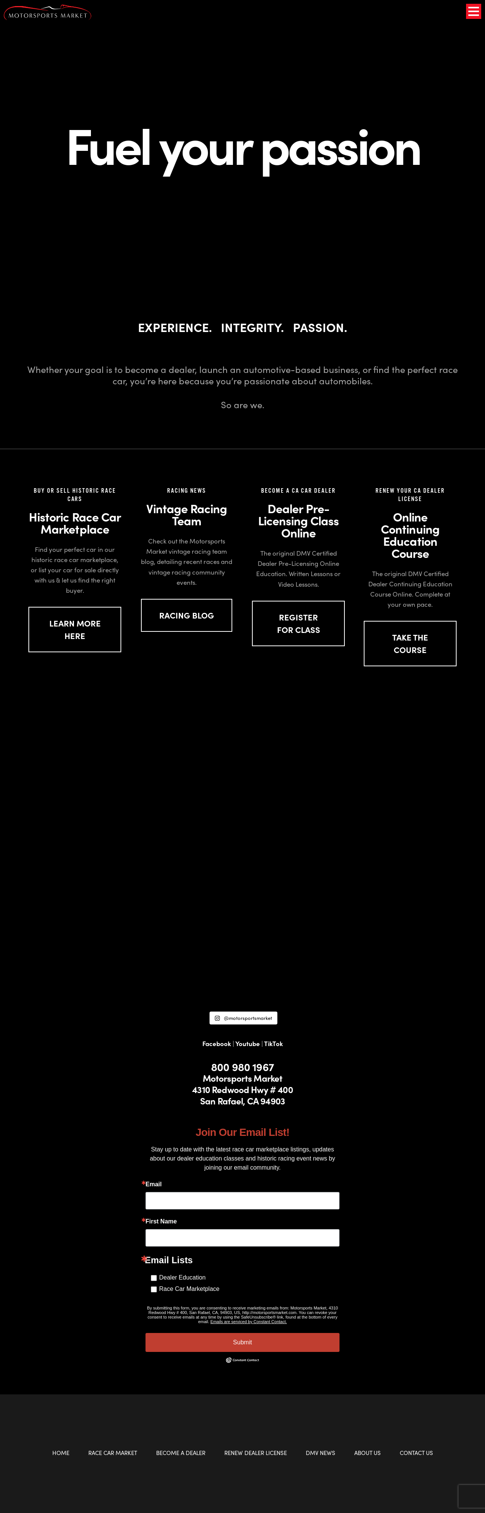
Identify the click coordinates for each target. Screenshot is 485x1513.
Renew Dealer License (255, 1453)
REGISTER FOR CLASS (298, 623)
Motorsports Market (243, 1077)
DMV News (320, 1453)
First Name (161, 1222)
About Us (367, 1453)
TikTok (273, 1043)
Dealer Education (182, 1277)
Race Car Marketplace (189, 1289)
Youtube (247, 1043)
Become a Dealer (180, 1453)
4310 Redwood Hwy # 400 (242, 1089)
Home (60, 1453)
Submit (242, 1342)
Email (154, 1184)
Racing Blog (186, 615)
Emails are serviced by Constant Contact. (248, 1321)
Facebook (216, 1043)
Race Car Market (112, 1453)
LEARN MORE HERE (75, 629)
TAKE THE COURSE (410, 643)
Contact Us (416, 1453)
